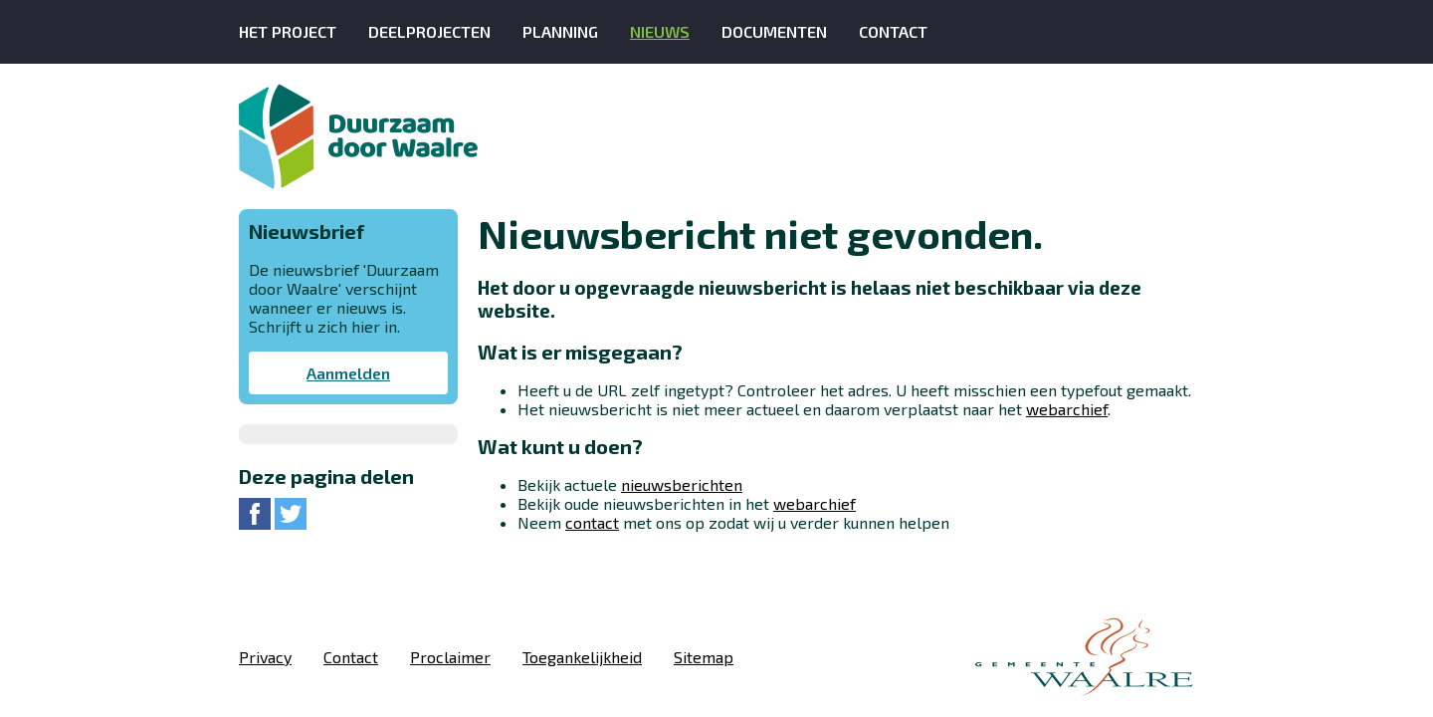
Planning (560, 31)
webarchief (1067, 408)
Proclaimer (450, 656)
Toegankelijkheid (582, 656)
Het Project (287, 31)
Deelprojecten (429, 31)
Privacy (265, 656)
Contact (893, 31)
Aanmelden (348, 372)
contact (592, 522)
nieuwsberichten (681, 484)
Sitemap (703, 656)
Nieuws (660, 31)
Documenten (774, 31)
